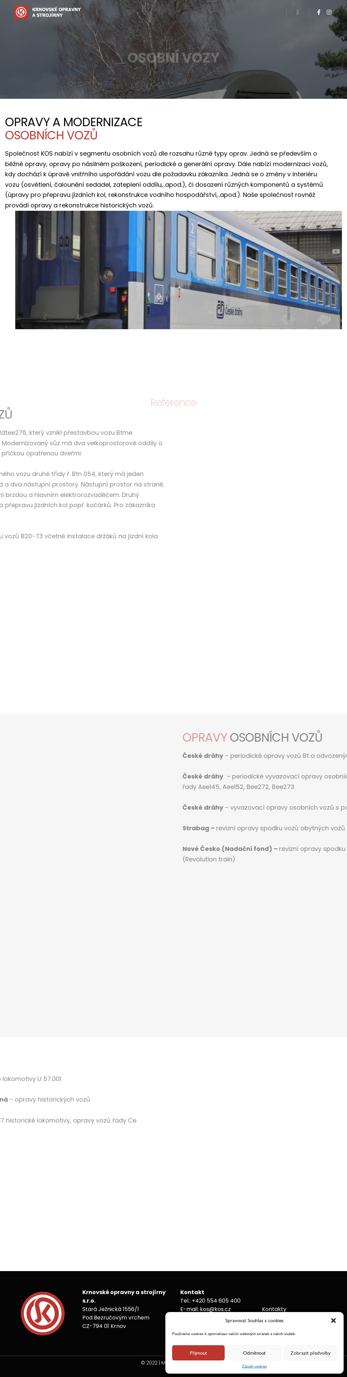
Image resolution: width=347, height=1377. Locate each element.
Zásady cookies (254, 1366)
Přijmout (198, 1353)
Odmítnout (254, 1353)
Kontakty (274, 1309)
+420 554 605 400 (216, 1301)
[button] (333, 1320)
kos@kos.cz (215, 1309)
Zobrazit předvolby (310, 1353)
